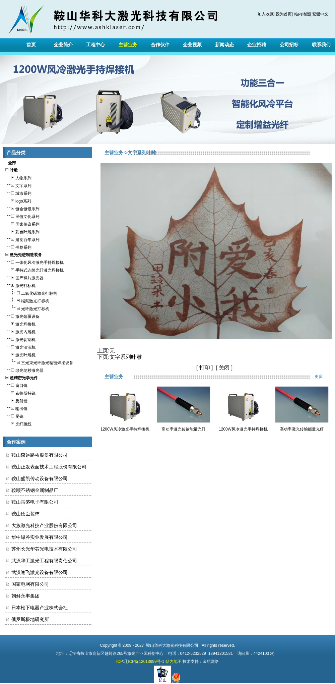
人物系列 (18, 177)
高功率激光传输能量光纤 (183, 429)
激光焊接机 (20, 323)
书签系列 (18, 246)
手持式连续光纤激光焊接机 (34, 269)
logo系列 (18, 200)
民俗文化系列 (22, 216)
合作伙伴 (160, 44)
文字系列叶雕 (126, 357)
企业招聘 (256, 44)
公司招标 (289, 44)
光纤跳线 (18, 423)
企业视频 (192, 44)
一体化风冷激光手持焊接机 (34, 262)
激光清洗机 (20, 346)
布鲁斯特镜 (20, 392)
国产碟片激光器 (24, 277)
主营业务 (128, 44)
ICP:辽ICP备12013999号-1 (140, 661)
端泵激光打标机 (27, 300)
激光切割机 (20, 339)
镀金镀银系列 (22, 208)
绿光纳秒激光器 (24, 369)
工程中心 (95, 44)
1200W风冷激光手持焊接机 (124, 429)
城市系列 (18, 192)
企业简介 (63, 44)
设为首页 (284, 14)
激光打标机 (20, 285)
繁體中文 (320, 14)
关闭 (224, 367)
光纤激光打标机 (27, 308)
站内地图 (302, 14)
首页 (31, 44)
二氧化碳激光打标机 (31, 292)
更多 (323, 376)
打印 (204, 367)
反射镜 (16, 400)
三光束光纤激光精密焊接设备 (39, 362)
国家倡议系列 (22, 223)
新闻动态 (224, 44)
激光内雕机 (20, 331)
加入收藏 (266, 14)
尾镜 (14, 415)
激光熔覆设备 (22, 315)
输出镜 (16, 408)
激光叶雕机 (20, 354)
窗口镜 (16, 385)
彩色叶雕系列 (22, 231)
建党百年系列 (22, 239)
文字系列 (18, 185)
